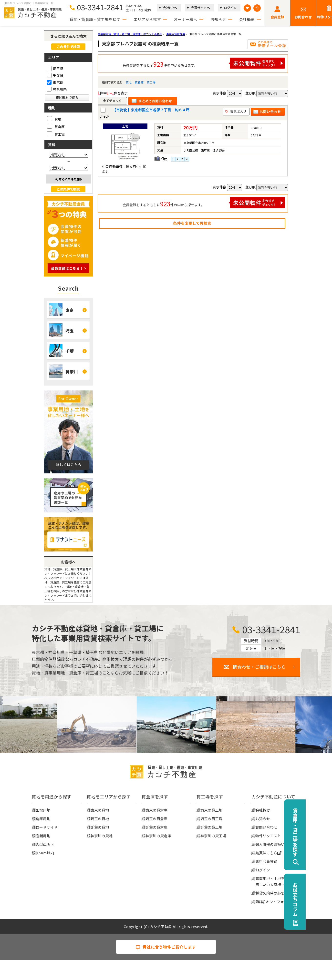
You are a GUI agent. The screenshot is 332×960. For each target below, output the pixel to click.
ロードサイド (47, 827)
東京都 (55, 82)
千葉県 (55, 75)
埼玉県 (55, 68)
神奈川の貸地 (102, 835)
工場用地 (43, 810)
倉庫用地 (43, 818)
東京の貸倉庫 (156, 810)
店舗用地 (43, 835)
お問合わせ (303, 16)
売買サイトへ (200, 7)
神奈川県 (57, 89)
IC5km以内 (45, 852)
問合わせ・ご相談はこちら (259, 667)
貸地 (129, 82)
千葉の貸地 (100, 827)
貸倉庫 (139, 82)
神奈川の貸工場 (213, 835)
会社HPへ (170, 7)
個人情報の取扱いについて (277, 844)
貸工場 (151, 82)
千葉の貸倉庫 (156, 827)
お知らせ (218, 19)
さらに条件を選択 (68, 179)
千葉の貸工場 (211, 827)
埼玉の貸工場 (211, 818)
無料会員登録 (266, 861)
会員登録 (277, 16)
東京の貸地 (100, 810)
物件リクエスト (268, 835)
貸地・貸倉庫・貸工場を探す (95, 19)
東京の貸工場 (211, 810)
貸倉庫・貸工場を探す (321, 832)
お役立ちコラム (321, 899)
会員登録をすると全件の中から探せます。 (204, 63)
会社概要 (247, 19)
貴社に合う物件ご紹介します (166, 947)
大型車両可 (45, 844)
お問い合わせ (266, 827)
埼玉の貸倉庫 (156, 818)
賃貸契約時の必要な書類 (275, 893)
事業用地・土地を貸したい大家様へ (270, 881)
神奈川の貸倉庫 (158, 835)
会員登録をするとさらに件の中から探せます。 (204, 202)
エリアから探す (147, 19)
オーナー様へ (185, 19)
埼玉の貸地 (100, 818)
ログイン (230, 7)
